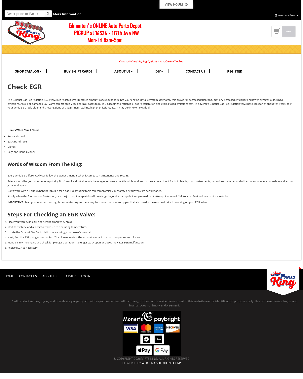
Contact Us (28, 276)
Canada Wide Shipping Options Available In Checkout (151, 61)
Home (9, 276)
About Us (49, 276)
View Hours (176, 4)
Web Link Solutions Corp (161, 363)
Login (85, 276)
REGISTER (234, 71)
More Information (67, 14)
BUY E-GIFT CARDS (78, 71)
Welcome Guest (286, 15)
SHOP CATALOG (28, 71)
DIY (159, 71)
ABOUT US (123, 71)
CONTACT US (195, 71)
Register (69, 276)
